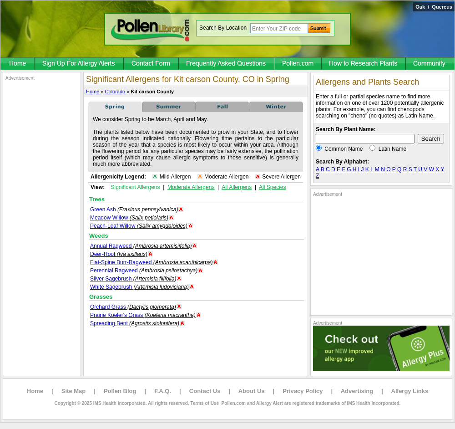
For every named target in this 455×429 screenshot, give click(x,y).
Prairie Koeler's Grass (143, 315)
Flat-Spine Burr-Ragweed (151, 262)
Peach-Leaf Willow (138, 226)
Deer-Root (118, 254)
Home (92, 91)
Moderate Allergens (190, 187)
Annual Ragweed (141, 246)
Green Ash (134, 209)
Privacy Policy (303, 391)
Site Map (73, 391)
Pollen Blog (120, 391)
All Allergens (237, 187)
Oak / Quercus (433, 7)
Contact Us (205, 391)
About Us (251, 391)
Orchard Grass (133, 307)
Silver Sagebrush (133, 279)
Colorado (115, 91)
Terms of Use (204, 403)
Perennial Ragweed (143, 270)
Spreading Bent (134, 323)
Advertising (357, 391)
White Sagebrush (139, 287)
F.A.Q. (162, 391)
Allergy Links (410, 391)
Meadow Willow (129, 217)
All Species (272, 187)
